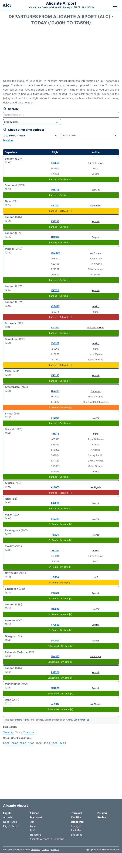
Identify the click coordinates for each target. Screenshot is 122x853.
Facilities (76, 830)
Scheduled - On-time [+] (60, 646)
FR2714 (55, 290)
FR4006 (55, 688)
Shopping (76, 834)
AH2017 (55, 704)
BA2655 (55, 163)
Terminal (76, 813)
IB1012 (55, 433)
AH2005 (55, 487)
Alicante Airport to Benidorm (47, 839)
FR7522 (55, 593)
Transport (36, 817)
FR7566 (55, 503)
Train (33, 826)
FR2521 (55, 640)
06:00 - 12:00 (27, 743)
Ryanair (95, 221)
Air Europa (95, 253)
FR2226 (55, 375)
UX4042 (55, 253)
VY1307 (55, 343)
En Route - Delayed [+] (60, 407)
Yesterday (8, 732)
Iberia (95, 433)
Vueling (95, 306)
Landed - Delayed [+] (60, 210)
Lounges (76, 826)
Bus (32, 821)
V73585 (55, 624)
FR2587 (55, 221)
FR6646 (55, 609)
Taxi (32, 830)
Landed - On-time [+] (60, 179)
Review (102, 817)
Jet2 (95, 577)
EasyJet (96, 189)
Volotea (95, 624)
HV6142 (55, 391)
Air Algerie (95, 487)
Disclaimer (35, 849)
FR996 (55, 534)
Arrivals (7, 817)
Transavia (96, 391)
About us (55, 849)
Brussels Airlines (95, 327)
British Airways (95, 163)
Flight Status (10, 826)
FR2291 (55, 418)
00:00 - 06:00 (10, 743)
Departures (10, 821)
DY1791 (55, 205)
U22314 (55, 237)
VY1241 (55, 550)
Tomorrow (28, 732)
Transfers (35, 834)
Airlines (34, 813)
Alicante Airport (61, 3)
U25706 (55, 189)
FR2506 (55, 672)
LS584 (55, 577)
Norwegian (95, 205)
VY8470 (55, 306)
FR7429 (55, 519)
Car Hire (76, 817)
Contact (45, 849)
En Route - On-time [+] (60, 524)
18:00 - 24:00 (58, 743)
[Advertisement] (61, 53)
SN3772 (55, 327)
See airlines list (81, 719)
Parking (102, 813)
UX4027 (55, 656)
